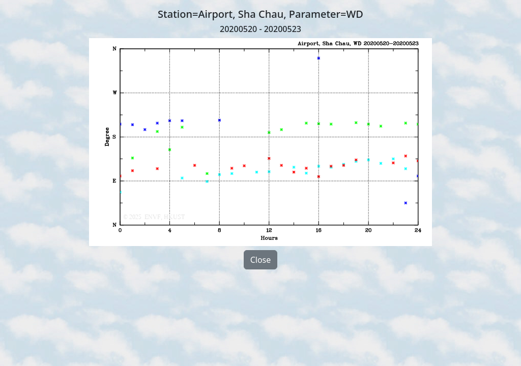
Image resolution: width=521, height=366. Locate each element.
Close (260, 259)
